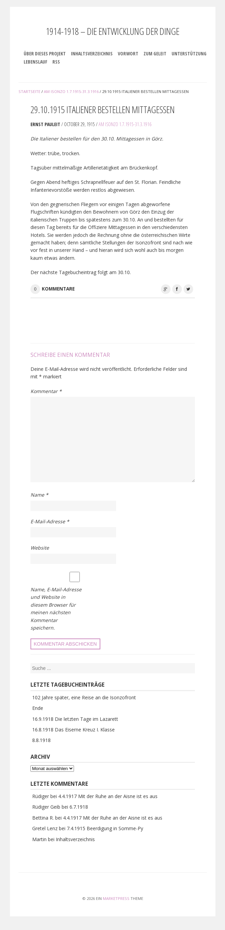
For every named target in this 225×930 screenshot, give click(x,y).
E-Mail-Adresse (49, 521)
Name (39, 494)
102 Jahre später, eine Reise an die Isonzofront (84, 697)
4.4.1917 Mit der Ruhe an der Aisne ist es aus (108, 796)
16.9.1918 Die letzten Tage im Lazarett (75, 719)
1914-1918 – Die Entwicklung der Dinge (112, 31)
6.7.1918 (79, 807)
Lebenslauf (35, 61)
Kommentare (58, 289)
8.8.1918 (41, 740)
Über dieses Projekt (45, 53)
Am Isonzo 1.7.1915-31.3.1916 (125, 124)
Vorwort (128, 53)
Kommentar (46, 391)
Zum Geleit (154, 53)
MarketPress (116, 898)
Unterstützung (189, 53)
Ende (37, 708)
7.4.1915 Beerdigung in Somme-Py (105, 828)
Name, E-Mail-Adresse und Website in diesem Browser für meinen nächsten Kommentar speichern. (56, 608)
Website (39, 547)
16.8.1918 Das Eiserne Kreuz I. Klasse (73, 729)
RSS (56, 61)
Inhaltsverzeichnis (92, 53)
